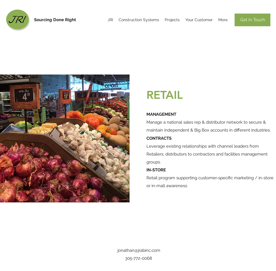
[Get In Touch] (252, 20)
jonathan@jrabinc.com (138, 250)
